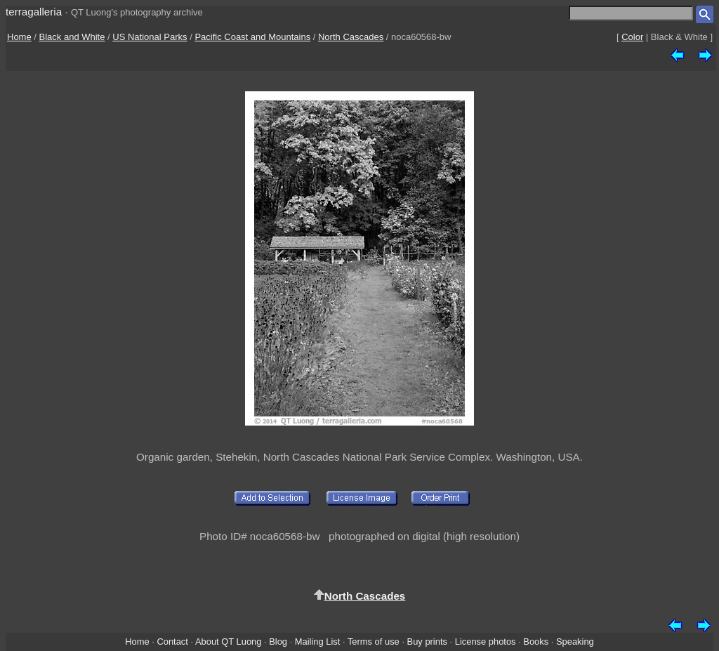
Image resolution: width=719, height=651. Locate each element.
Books (535, 641)
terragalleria (34, 12)
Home (19, 37)
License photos (485, 641)
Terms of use (374, 641)
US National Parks (149, 37)
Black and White (72, 37)
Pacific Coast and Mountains (252, 37)
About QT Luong (228, 641)
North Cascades (350, 37)
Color (632, 37)
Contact (172, 641)
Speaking (575, 641)
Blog (278, 641)
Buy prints (427, 641)
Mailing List (318, 641)
